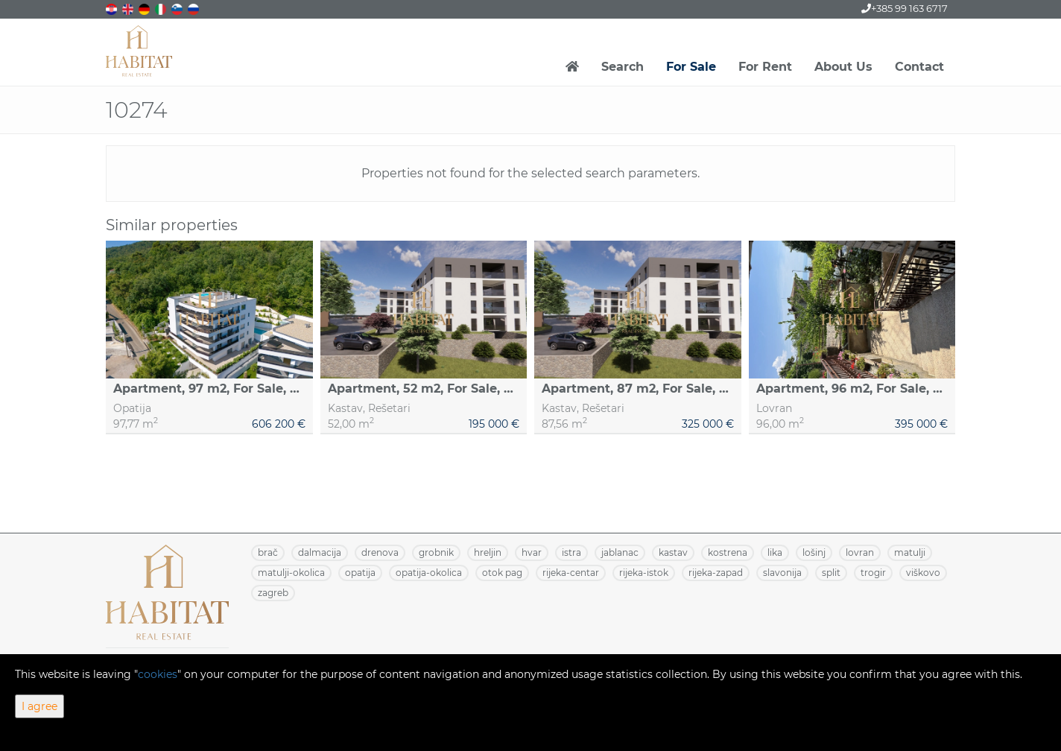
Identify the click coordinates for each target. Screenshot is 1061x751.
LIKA (774, 552)
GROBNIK (436, 552)
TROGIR (873, 572)
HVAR (532, 552)
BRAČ (268, 552)
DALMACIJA (319, 552)
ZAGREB (273, 592)
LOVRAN (860, 552)
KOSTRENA (727, 552)
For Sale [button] (691, 67)
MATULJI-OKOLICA (291, 572)
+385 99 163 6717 (904, 8)
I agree (39, 706)
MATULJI (909, 552)
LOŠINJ (814, 552)
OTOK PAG (502, 572)
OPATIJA (360, 572)
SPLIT (831, 572)
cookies (157, 674)
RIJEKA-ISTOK (643, 572)
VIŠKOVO (923, 572)
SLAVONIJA (782, 572)
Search (622, 67)
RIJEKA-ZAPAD (715, 572)
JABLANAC (620, 552)
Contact (919, 67)
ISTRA (571, 552)
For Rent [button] (765, 67)
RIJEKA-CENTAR (570, 572)
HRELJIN (487, 552)
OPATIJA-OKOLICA (429, 572)
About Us (843, 67)
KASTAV (673, 552)
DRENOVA (380, 552)
